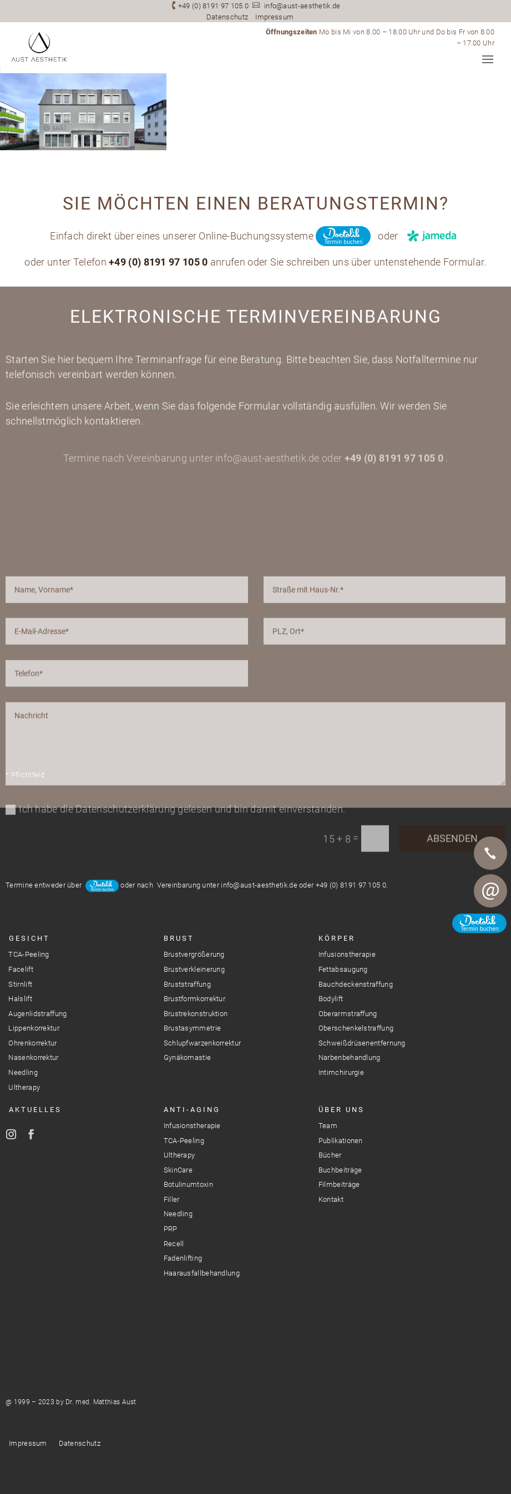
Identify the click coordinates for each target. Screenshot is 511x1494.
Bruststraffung (187, 984)
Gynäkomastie (187, 1057)
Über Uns (341, 1109)
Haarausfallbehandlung (202, 1273)
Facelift (20, 969)
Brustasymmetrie (192, 1028)
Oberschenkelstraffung (355, 1028)
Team (327, 1125)
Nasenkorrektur (33, 1057)
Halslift (20, 999)
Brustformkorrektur (194, 999)
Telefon (490, 853)
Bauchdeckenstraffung (355, 984)
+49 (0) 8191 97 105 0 (213, 6)
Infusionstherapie (347, 954)
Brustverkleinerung (194, 969)
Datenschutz (227, 17)
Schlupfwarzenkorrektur (202, 1043)
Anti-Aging (192, 1109)
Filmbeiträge (339, 1184)
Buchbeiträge (340, 1170)
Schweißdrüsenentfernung (362, 1043)
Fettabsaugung (343, 969)
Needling (22, 1072)
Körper (336, 938)
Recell (174, 1244)
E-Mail (490, 890)
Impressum (274, 17)
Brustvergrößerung (194, 954)
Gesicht (29, 938)
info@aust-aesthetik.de (302, 6)
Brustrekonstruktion (196, 1013)
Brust (179, 938)
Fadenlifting (183, 1258)
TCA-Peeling (28, 954)
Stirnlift (20, 984)
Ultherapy (24, 1087)
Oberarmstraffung (347, 1013)
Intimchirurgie (341, 1072)
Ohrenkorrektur (32, 1043)
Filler (172, 1199)
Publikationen (340, 1140)
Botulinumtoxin (188, 1184)
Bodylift (330, 999)
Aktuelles (35, 1109)
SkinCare (178, 1170)
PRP (171, 1229)
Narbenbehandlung (349, 1057)
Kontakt (330, 1199)
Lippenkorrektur (33, 1028)
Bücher (330, 1155)
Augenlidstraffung (37, 1013)
